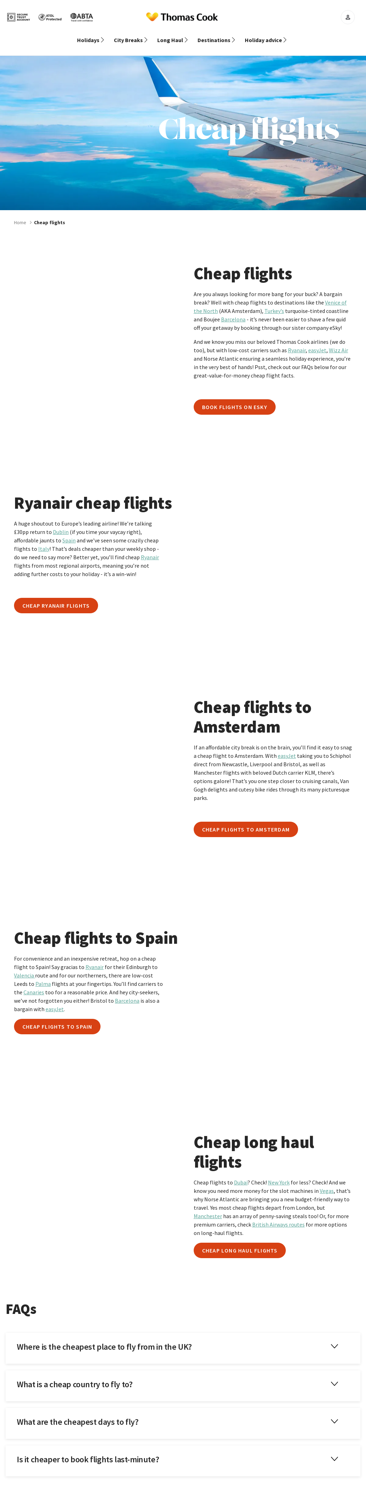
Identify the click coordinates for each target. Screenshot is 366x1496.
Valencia (24, 966)
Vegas (327, 1182)
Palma (43, 975)
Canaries (33, 983)
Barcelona (233, 310)
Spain (69, 531)
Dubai (241, 1173)
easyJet (317, 341)
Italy (43, 540)
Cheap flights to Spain (57, 1018)
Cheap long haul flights (240, 1241)
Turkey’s (274, 302)
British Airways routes (278, 1216)
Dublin (61, 523)
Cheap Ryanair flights (56, 597)
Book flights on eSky (234, 398)
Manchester (208, 1207)
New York (279, 1173)
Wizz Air (338, 341)
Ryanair (297, 341)
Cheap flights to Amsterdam (246, 820)
